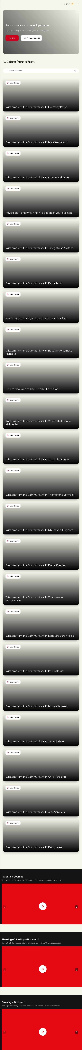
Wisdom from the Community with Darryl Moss (34, 283)
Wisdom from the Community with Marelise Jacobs (36, 142)
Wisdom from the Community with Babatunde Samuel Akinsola (38, 352)
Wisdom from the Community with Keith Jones (33, 847)
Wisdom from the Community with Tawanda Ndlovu (37, 459)
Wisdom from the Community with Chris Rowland (35, 776)
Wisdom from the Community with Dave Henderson (37, 177)
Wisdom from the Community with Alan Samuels (35, 812)
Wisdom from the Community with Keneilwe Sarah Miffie (39, 635)
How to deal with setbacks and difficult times (32, 389)
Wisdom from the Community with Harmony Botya (36, 107)
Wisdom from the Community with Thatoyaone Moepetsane (34, 599)
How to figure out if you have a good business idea (36, 318)
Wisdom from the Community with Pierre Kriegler (35, 565)
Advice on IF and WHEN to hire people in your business (39, 212)
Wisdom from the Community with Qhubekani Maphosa (39, 530)
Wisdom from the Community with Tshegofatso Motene (39, 248)
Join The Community (31, 38)
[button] (76, 907)
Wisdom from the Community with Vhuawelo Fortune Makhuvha (38, 422)
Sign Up (12, 38)
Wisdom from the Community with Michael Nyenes (36, 706)
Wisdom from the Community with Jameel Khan (34, 741)
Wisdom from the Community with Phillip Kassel (34, 671)
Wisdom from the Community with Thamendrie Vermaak (39, 494)
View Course (13, 83)
